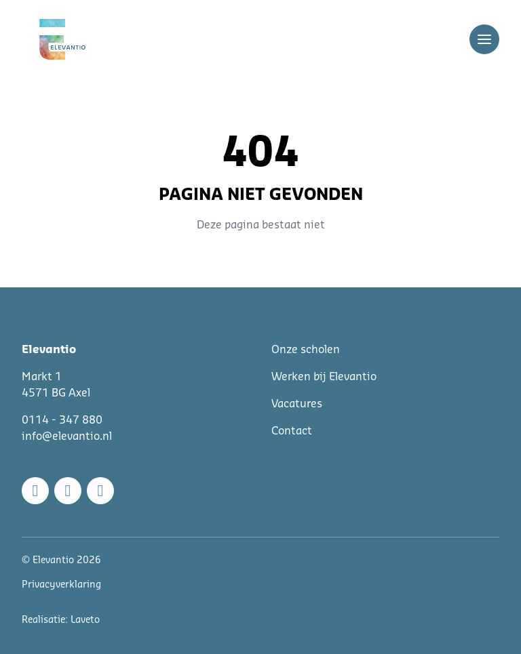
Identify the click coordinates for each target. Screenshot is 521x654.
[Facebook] (35, 490)
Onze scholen (305, 349)
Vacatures (296, 403)
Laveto (85, 620)
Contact (291, 431)
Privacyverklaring (61, 585)
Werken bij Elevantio (324, 376)
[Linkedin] (100, 490)
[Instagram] (67, 490)
